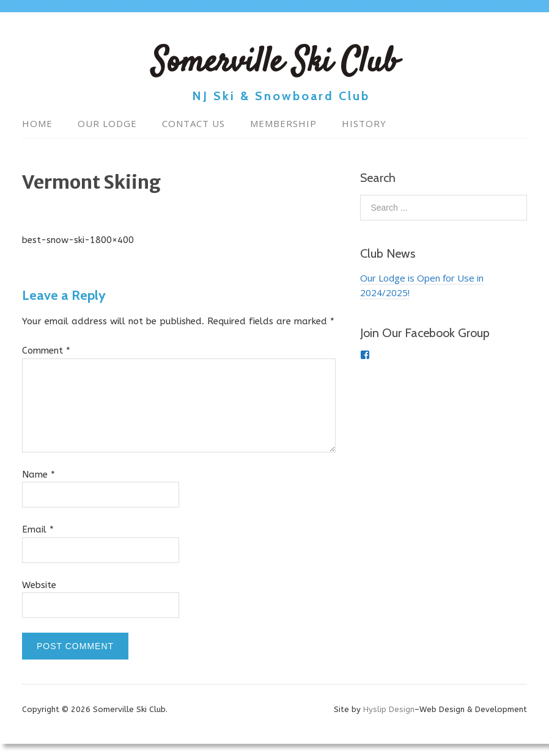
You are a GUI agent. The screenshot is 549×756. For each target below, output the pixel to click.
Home (37, 123)
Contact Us (193, 123)
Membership (283, 123)
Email (38, 529)
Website (39, 585)
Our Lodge (107, 123)
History (364, 123)
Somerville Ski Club (275, 63)
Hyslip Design (389, 709)
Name (38, 474)
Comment (46, 350)
